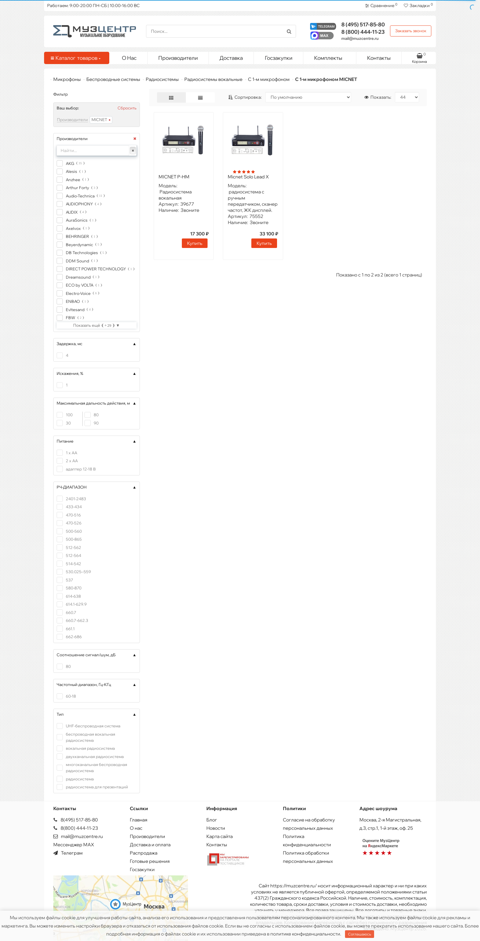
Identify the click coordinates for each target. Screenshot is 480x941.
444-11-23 (363, 32)
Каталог (75, 58)
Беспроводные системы (113, 79)
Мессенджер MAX (73, 845)
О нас (136, 828)
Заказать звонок (410, 30)
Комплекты (332, 56)
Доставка (231, 58)
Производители (178, 58)
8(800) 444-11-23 (75, 828)
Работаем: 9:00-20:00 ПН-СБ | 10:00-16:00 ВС (93, 5)
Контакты (379, 58)
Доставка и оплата (150, 845)
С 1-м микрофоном (269, 79)
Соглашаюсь (359, 934)
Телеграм (68, 853)
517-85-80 (363, 24)
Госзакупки (278, 58)
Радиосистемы (162, 79)
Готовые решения (150, 861)
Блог (211, 820)
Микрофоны (67, 79)
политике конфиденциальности (305, 934)
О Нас (129, 58)
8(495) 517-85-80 (75, 820)
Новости (215, 828)
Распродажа (143, 853)
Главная (138, 820)
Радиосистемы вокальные (213, 79)
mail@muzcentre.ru (360, 38)
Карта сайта (219, 836)
